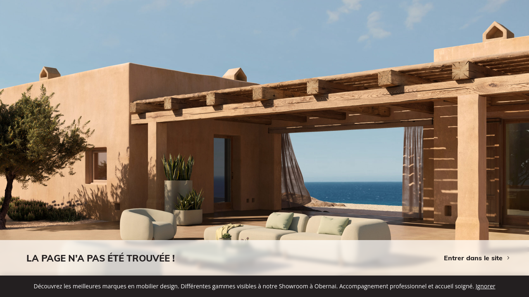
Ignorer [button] (486, 286)
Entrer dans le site (473, 258)
